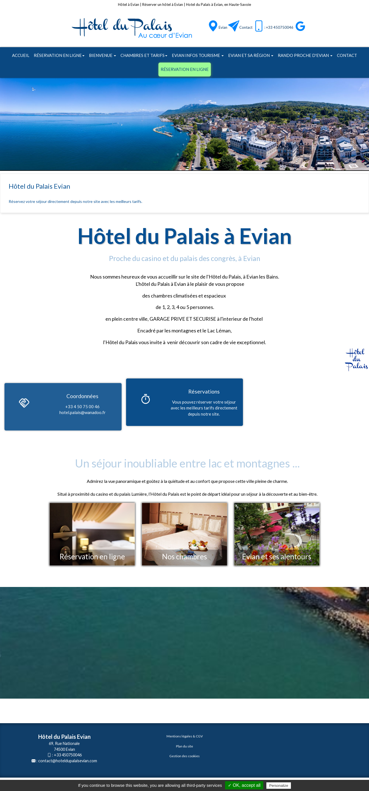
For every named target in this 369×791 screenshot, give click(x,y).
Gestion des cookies (184, 756)
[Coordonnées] (24, 433)
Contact (245, 27)
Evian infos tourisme (198, 55)
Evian (223, 27)
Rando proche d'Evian (305, 55)
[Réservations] (145, 400)
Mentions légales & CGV (185, 736)
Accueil (20, 55)
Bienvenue (102, 55)
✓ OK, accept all (244, 785)
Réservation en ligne (59, 55)
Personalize (278, 785)
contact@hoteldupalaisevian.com (67, 760)
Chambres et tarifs (143, 55)
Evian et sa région (250, 55)
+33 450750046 (68, 754)
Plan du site (184, 746)
